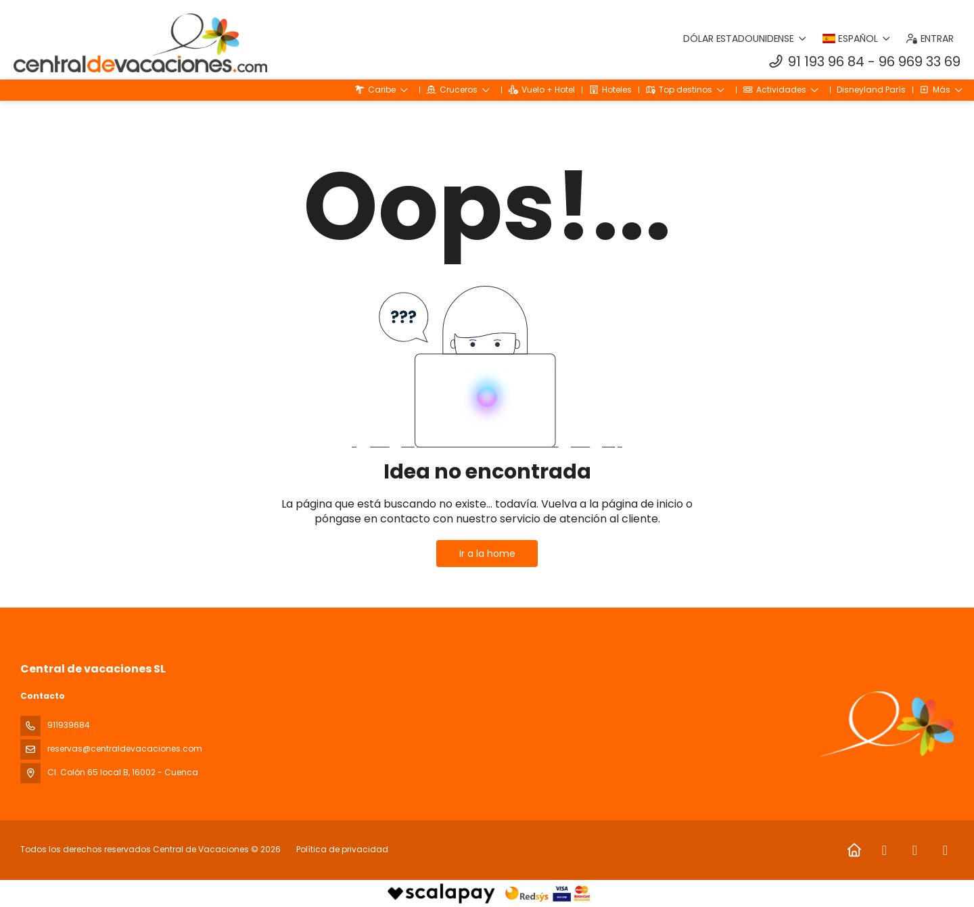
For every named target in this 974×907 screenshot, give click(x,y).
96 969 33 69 (919, 61)
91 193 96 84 (826, 61)
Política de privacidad (342, 849)
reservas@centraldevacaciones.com (124, 748)
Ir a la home (487, 553)
